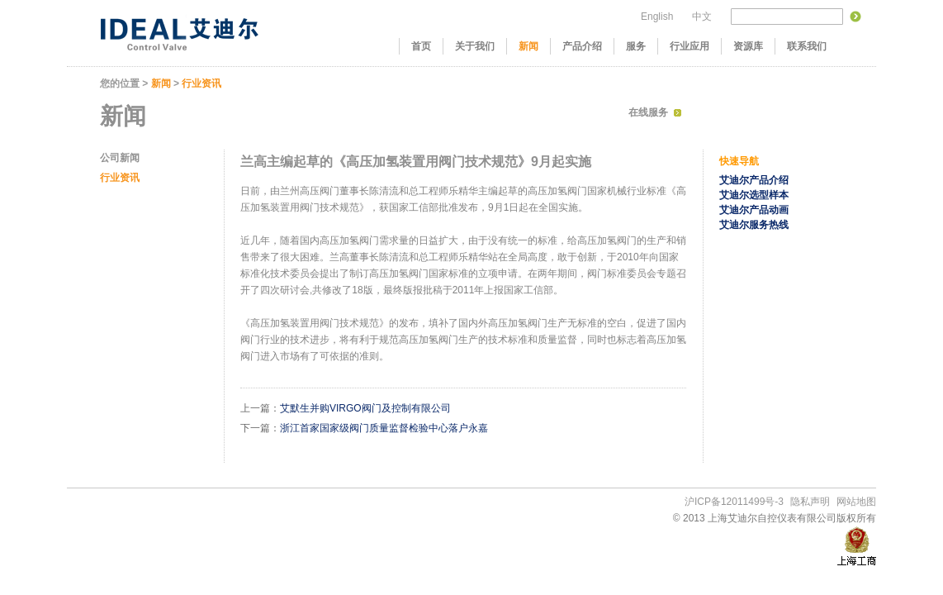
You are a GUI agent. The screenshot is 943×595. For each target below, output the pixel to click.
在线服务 (648, 112)
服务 (636, 46)
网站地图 (856, 501)
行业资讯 (201, 83)
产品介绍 (582, 46)
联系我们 (807, 46)
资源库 (748, 46)
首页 (421, 46)
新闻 (528, 46)
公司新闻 (120, 158)
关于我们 (475, 46)
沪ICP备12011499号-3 (734, 501)
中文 (702, 16)
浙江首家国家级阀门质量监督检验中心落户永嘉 (384, 428)
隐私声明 (810, 501)
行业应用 (689, 46)
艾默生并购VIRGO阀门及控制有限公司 (365, 408)
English (657, 16)
